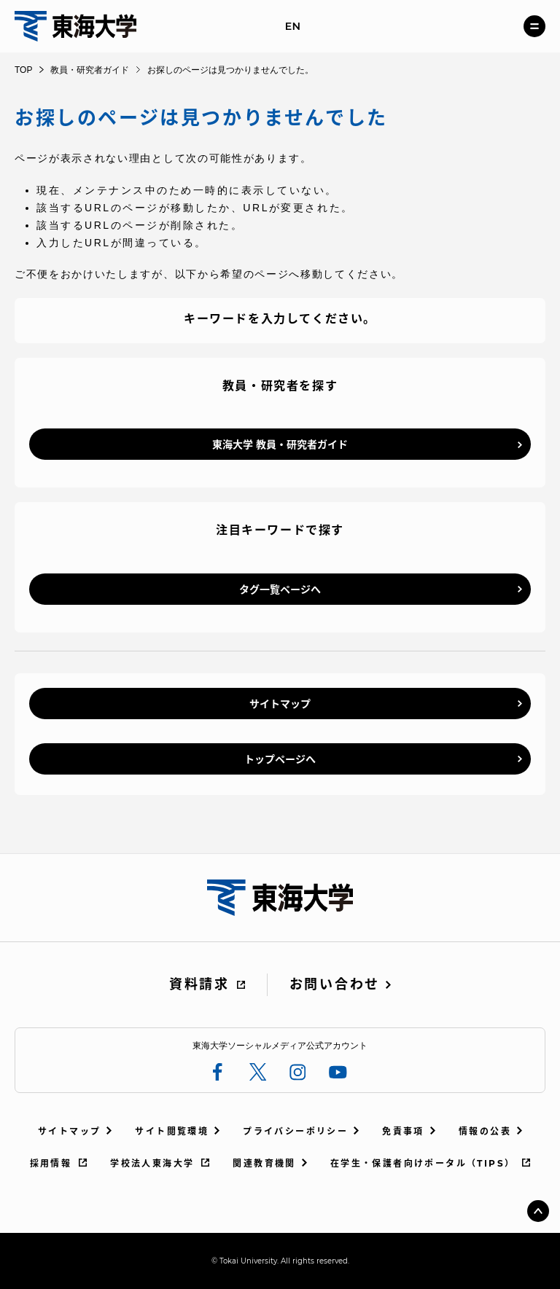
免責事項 (403, 1131)
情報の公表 (485, 1131)
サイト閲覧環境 (172, 1131)
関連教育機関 (264, 1163)
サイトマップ (280, 703)
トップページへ (280, 759)
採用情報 (51, 1163)
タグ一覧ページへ (280, 589)
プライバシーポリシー (295, 1131)
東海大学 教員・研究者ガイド (280, 444)
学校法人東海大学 (152, 1163)
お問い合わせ (334, 984)
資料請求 (199, 984)
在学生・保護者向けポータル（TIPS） (423, 1163)
